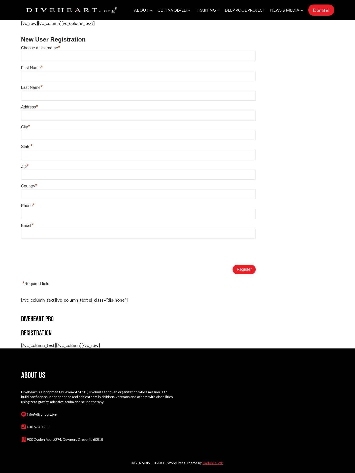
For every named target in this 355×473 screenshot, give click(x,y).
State (27, 146)
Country (29, 186)
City (25, 127)
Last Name (32, 87)
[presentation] (59, 252)
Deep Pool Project (245, 10)
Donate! (321, 10)
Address (29, 107)
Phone (28, 206)
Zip (25, 166)
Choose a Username (40, 48)
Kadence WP (213, 463)
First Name (32, 68)
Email (27, 225)
